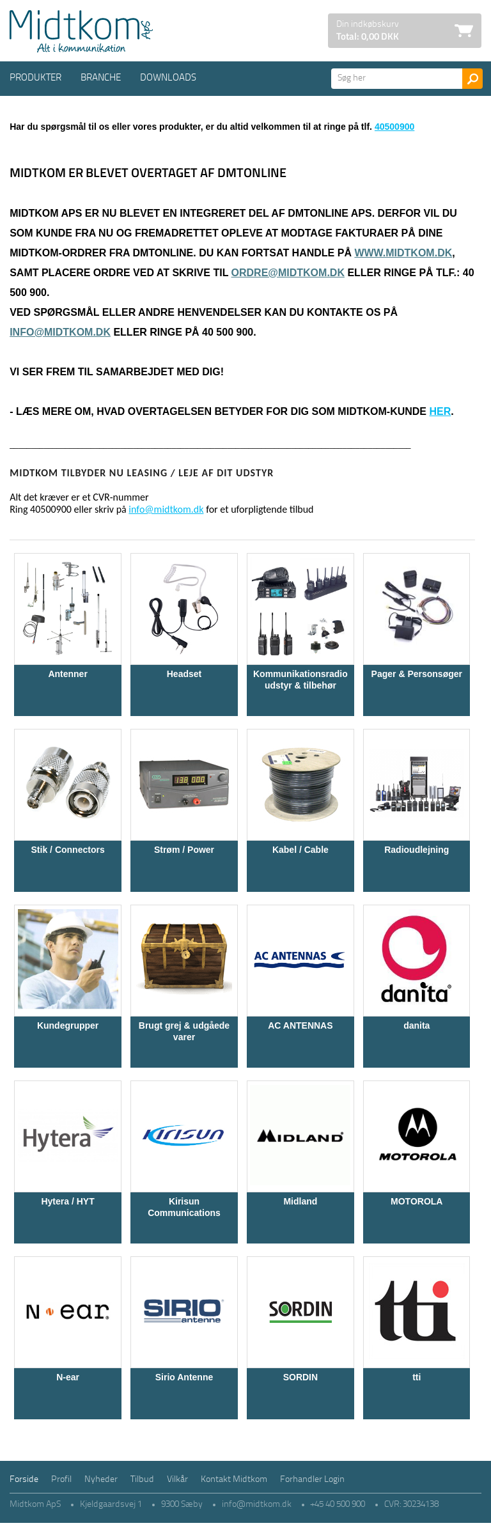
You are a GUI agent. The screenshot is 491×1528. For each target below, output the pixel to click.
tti (416, 1377)
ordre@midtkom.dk (288, 272)
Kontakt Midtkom (234, 1480)
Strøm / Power (184, 850)
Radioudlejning (416, 850)
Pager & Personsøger (416, 674)
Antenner (67, 674)
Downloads (168, 78)
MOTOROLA (416, 1201)
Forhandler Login (312, 1480)
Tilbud (142, 1480)
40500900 (394, 126)
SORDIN (300, 1377)
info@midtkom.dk (60, 332)
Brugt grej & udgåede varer (184, 1031)
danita (416, 1025)
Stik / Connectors (68, 850)
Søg (472, 78)
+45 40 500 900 (338, 1504)
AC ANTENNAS (300, 1025)
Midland (300, 1201)
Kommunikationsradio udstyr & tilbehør (300, 679)
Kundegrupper (67, 1025)
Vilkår (177, 1480)
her (440, 411)
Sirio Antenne (184, 1377)
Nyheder (101, 1480)
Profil (61, 1480)
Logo (81, 31)
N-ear (67, 1377)
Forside (24, 1480)
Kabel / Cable (300, 850)
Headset (184, 674)
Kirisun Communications (184, 1207)
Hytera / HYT (67, 1201)
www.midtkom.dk (403, 252)
